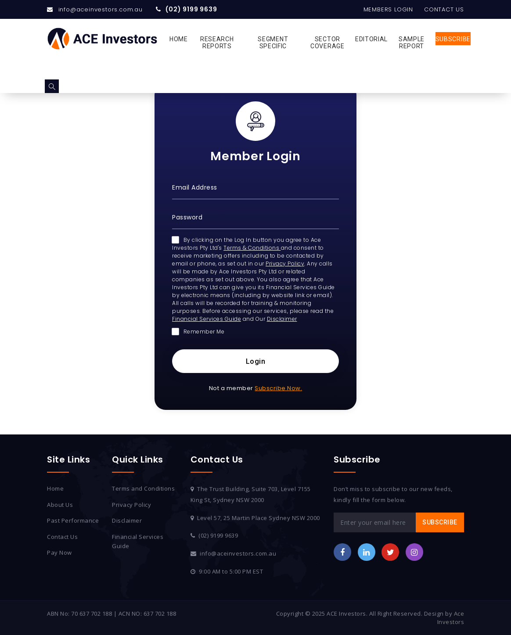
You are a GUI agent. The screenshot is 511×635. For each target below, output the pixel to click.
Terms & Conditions (252, 247)
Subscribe (453, 39)
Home (178, 39)
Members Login (388, 9)
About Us (60, 505)
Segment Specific (273, 43)
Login (256, 361)
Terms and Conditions (143, 488)
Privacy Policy (285, 263)
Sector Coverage (327, 43)
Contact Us (444, 9)
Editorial (371, 39)
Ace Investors (450, 618)
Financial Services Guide (206, 319)
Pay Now (59, 552)
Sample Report (412, 43)
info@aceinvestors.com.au (100, 9)
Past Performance (73, 520)
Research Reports (217, 43)
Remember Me (198, 331)
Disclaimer (282, 319)
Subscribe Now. (278, 388)
